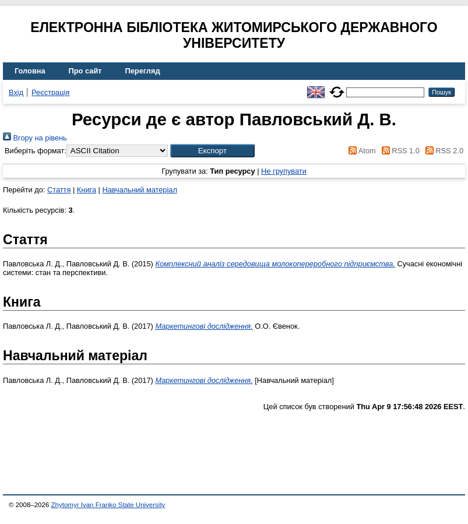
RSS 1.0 (399, 150)
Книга (86, 189)
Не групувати (284, 171)
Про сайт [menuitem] (85, 70)
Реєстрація (50, 92)
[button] (212, 150)
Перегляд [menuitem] (142, 70)
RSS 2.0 (442, 150)
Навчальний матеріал (139, 189)
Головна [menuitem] (30, 70)
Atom (360, 150)
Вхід (16, 92)
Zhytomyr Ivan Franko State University (108, 504)
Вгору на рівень (35, 137)
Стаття (59, 189)
